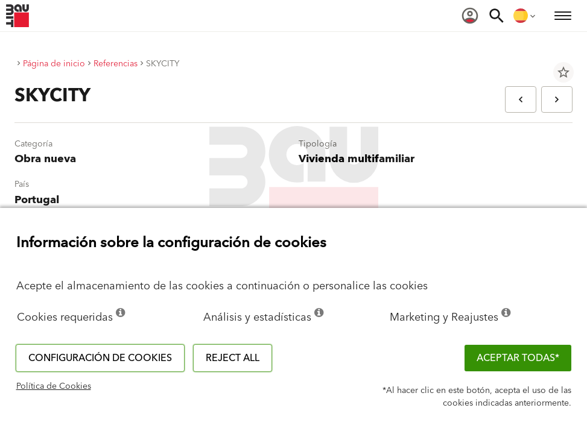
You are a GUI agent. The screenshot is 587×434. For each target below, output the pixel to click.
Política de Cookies (53, 386)
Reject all (232, 358)
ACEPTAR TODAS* (518, 358)
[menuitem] (470, 16)
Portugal (36, 199)
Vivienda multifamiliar (356, 158)
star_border (563, 72)
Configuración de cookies (100, 358)
